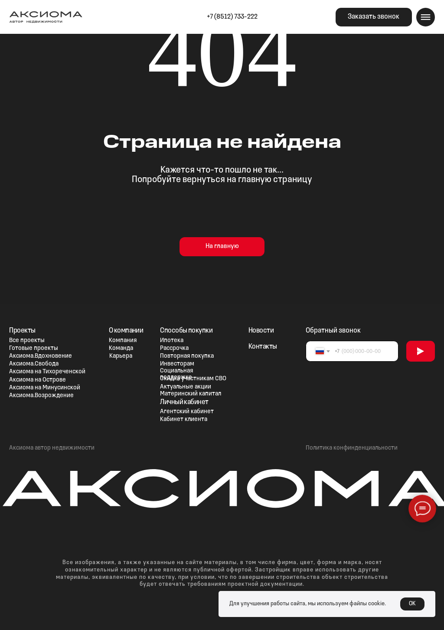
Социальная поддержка (176, 374)
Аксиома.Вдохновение (40, 356)
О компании (126, 330)
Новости (261, 330)
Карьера (120, 356)
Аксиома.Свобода (34, 364)
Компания (123, 340)
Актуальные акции (185, 387)
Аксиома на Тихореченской (47, 372)
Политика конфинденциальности (352, 448)
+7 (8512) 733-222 (232, 16)
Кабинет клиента (183, 419)
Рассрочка (174, 348)
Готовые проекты (33, 348)
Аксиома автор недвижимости (52, 448)
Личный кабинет (184, 402)
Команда (121, 348)
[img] (281, 17)
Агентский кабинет (187, 411)
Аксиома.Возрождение (41, 395)
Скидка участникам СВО (193, 378)
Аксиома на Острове (37, 380)
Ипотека (171, 340)
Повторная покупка (187, 356)
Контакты (262, 346)
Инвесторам (177, 364)
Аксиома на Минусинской (44, 388)
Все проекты (27, 340)
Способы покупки (186, 330)
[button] (374, 17)
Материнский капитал (190, 394)
